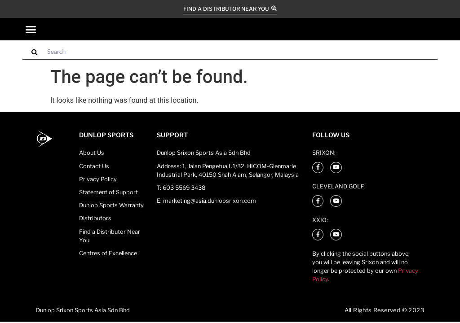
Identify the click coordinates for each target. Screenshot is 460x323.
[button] (31, 29)
